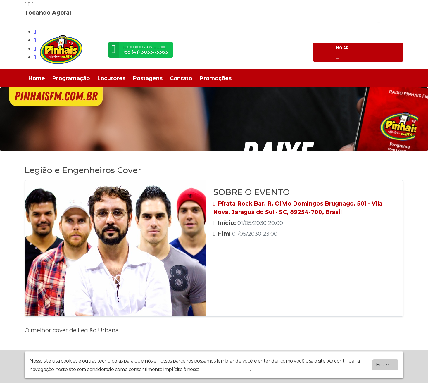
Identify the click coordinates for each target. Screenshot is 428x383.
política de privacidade (225, 369)
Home (36, 78)
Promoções (216, 78)
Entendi (385, 365)
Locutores (111, 78)
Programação (71, 78)
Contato (181, 78)
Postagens (148, 78)
